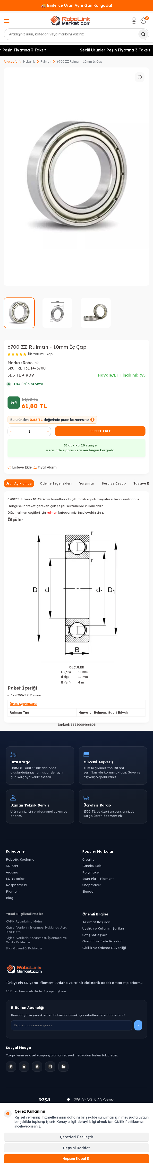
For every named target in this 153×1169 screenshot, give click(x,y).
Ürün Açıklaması (19, 483)
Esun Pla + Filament (98, 878)
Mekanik (29, 61)
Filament (13, 891)
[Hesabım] (134, 20)
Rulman (46, 61)
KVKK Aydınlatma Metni (24, 921)
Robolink (31, 362)
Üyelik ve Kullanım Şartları (103, 928)
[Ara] (143, 34)
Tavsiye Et (141, 483)
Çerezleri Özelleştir (76, 1137)
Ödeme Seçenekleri (56, 483)
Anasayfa (10, 61)
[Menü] (6, 21)
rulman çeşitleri (28, 512)
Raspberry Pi (16, 885)
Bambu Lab (92, 866)
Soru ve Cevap (114, 483)
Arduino (12, 872)
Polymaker (91, 872)
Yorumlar (86, 483)
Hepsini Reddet (76, 1148)
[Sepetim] (143, 20)
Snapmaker (91, 885)
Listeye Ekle (20, 467)
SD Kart (12, 866)
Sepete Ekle (100, 431)
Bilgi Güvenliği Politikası (24, 948)
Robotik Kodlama (20, 859)
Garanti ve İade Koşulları (102, 941)
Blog (9, 898)
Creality (88, 859)
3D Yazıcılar (15, 878)
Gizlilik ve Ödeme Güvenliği (104, 948)
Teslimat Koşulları (96, 922)
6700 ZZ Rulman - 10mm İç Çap (79, 61)
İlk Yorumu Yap (40, 354)
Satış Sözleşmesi (95, 935)
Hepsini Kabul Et (76, 1158)
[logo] (70, 20)
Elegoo (88, 891)
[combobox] (76, 34)
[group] (76, 176)
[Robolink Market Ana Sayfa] (76, 969)
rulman (52, 512)
